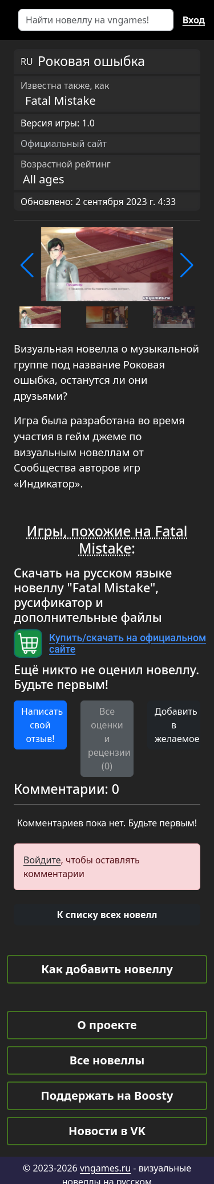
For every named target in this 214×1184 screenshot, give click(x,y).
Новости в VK (107, 1130)
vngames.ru (105, 1168)
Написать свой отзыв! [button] (42, 725)
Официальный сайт (64, 143)
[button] (27, 265)
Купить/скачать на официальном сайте (127, 643)
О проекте (106, 1025)
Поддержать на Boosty (107, 1095)
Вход (194, 20)
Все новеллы (107, 1060)
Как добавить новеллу (107, 969)
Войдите (42, 860)
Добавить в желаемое (177, 725)
